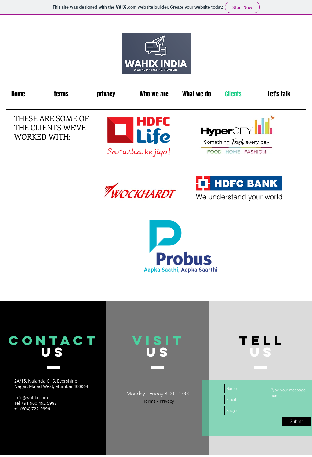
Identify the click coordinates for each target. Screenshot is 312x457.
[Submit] (296, 421)
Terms (150, 401)
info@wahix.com (31, 398)
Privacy (167, 401)
